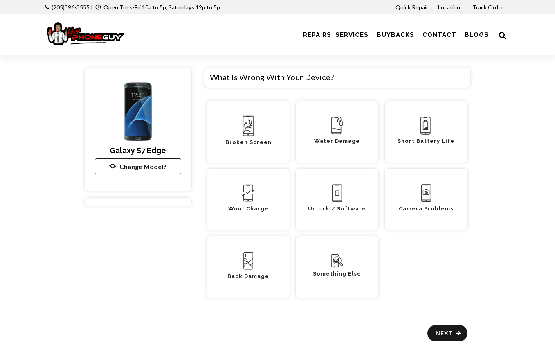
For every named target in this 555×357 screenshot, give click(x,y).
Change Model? (137, 166)
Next (448, 333)
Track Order (488, 7)
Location (449, 7)
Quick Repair (411, 7)
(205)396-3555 (71, 7)
